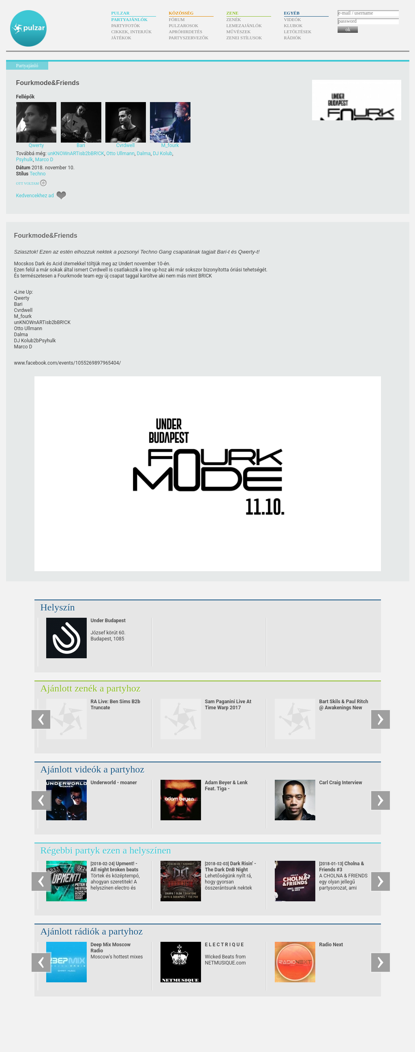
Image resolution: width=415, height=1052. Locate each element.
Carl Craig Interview (340, 782)
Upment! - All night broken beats (115, 870)
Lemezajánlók (244, 25)
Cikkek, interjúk (131, 31)
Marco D (44, 159)
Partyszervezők (189, 37)
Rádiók (293, 37)
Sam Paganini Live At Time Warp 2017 (228, 705)
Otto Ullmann (120, 153)
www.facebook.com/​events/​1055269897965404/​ (67, 363)
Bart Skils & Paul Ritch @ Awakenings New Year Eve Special (343, 708)
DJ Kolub (162, 153)
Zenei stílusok (244, 37)
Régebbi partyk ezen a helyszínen (106, 850)
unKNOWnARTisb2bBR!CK (76, 153)
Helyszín (58, 607)
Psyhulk (24, 159)
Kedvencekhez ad (35, 195)
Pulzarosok (184, 25)
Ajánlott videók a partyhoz (93, 769)
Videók (292, 19)
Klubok (293, 25)
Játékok (121, 37)
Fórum (177, 19)
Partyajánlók (129, 19)
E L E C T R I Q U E (224, 944)
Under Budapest (108, 620)
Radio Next (331, 944)
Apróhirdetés (186, 31)
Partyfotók (125, 25)
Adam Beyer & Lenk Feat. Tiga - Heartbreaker (226, 789)
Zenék (234, 19)
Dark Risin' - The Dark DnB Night (230, 870)
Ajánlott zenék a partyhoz (91, 688)
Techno (37, 174)
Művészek (239, 31)
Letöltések (298, 31)
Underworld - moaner (114, 782)
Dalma (143, 153)
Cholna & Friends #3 (341, 870)
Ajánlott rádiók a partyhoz (92, 931)
